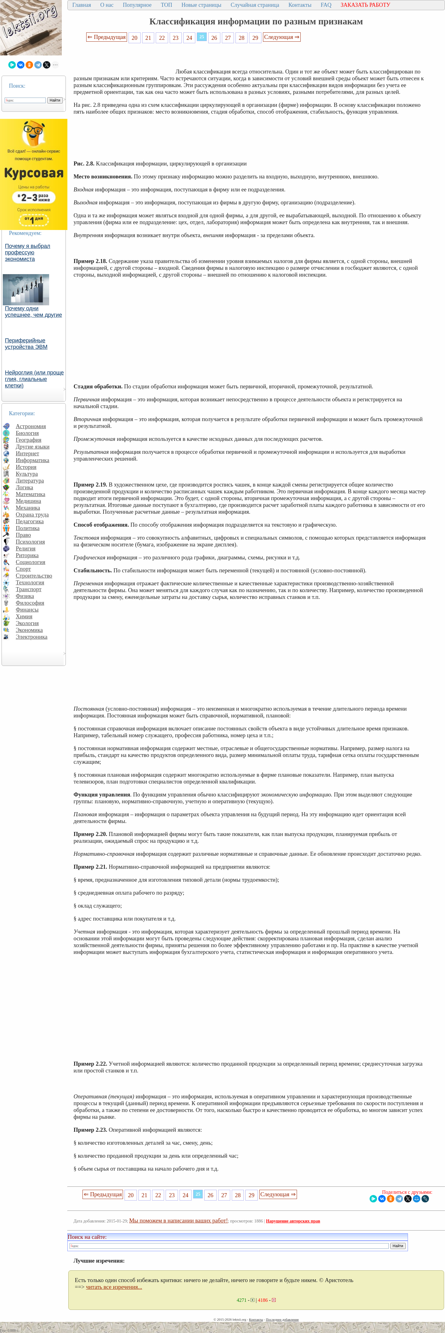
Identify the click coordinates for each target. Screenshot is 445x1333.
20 (135, 38)
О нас (106, 5)
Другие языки (32, 446)
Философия (30, 603)
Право (23, 535)
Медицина (28, 501)
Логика (24, 487)
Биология (27, 433)
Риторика (27, 555)
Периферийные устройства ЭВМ (26, 343)
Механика (28, 507)
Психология (30, 541)
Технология (30, 582)
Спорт (23, 569)
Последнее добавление (282, 1319)
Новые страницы (201, 5)
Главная (81, 5)
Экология (27, 623)
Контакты (299, 5)
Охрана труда (32, 514)
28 (242, 38)
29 (255, 38)
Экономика (29, 630)
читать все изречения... (114, 1287)
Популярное (137, 5)
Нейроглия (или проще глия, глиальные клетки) (34, 379)
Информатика (32, 460)
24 (189, 38)
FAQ (326, 5)
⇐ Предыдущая (106, 37)
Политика (28, 528)
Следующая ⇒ (281, 37)
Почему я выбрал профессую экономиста (27, 252)
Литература (30, 480)
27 (228, 38)
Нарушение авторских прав (293, 1221)
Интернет (27, 453)
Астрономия (31, 426)
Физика (25, 596)
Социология (30, 562)
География (28, 440)
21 (148, 38)
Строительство (34, 575)
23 (176, 38)
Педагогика (30, 521)
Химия (24, 616)
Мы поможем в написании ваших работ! (178, 1220)
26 (214, 38)
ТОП (166, 5)
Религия (26, 548)
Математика (30, 494)
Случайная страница (255, 5)
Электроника (32, 636)
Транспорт (28, 589)
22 (162, 38)
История (26, 467)
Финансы (27, 609)
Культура (27, 473)
